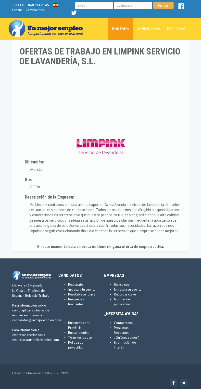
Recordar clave (125, 294)
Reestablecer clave (81, 294)
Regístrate (75, 284)
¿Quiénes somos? (126, 337)
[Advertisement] (100, 103)
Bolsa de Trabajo (37, 295)
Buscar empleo (78, 333)
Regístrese (121, 284)
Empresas (176, 29)
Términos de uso (80, 337)
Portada (120, 29)
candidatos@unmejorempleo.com (36, 320)
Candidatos (148, 29)
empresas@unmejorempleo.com (35, 340)
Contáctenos (123, 323)
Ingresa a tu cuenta (81, 289)
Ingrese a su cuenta (127, 289)
